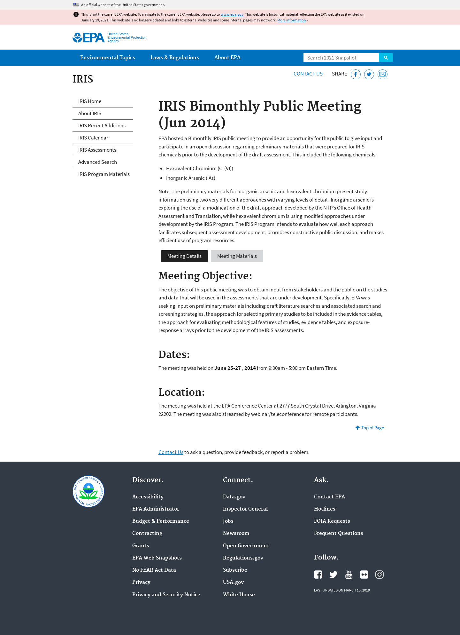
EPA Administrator (155, 509)
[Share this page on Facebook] (356, 74)
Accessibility (148, 497)
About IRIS (89, 113)
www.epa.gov (232, 14)
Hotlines (324, 509)
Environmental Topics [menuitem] (107, 58)
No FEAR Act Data (154, 570)
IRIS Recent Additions (102, 125)
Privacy (141, 582)
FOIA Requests (332, 521)
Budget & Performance (160, 521)
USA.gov (233, 582)
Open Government (246, 546)
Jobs (228, 521)
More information (291, 20)
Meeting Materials (237, 255)
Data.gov (234, 497)
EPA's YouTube (349, 574)
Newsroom (236, 533)
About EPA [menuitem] (227, 58)
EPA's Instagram (379, 574)
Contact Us (308, 73)
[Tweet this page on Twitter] (369, 74)
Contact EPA (329, 497)
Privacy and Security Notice (166, 595)
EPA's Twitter (333, 574)
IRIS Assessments (97, 149)
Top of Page (372, 428)
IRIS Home (89, 101)
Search (386, 57)
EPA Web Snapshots (157, 558)
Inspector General (245, 509)
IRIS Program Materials (104, 174)
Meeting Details (184, 255)
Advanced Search (97, 161)
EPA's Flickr (364, 574)
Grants (140, 546)
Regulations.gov (243, 558)
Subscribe (235, 570)
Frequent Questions (338, 533)
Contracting (147, 533)
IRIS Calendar (93, 137)
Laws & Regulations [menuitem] (174, 58)
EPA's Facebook (318, 574)
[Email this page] (382, 74)
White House (239, 595)
